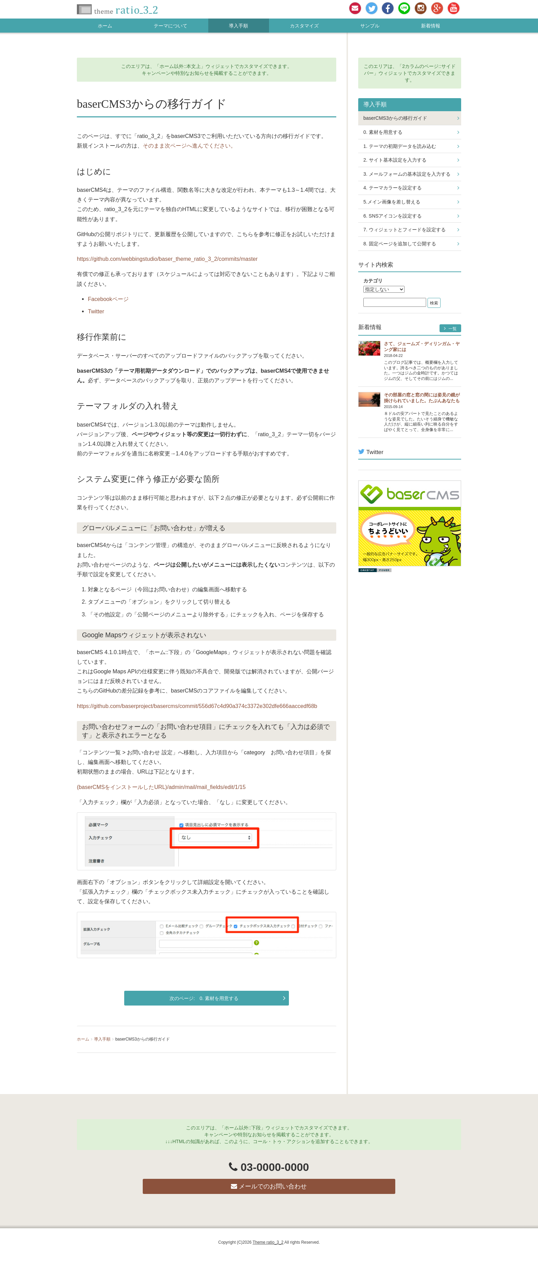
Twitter (96, 311)
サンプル (369, 25)
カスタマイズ (304, 25)
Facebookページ (108, 299)
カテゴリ (373, 280)
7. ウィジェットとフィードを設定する (404, 229)
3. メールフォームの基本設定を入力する (407, 174)
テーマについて (170, 25)
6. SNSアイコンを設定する (392, 216)
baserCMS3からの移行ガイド (395, 118)
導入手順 (238, 25)
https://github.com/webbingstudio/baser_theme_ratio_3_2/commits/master (167, 259)
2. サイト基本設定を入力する (394, 160)
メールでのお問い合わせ (269, 1186)
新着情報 (430, 25)
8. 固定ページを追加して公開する (399, 243)
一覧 (450, 328)
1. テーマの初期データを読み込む (399, 146)
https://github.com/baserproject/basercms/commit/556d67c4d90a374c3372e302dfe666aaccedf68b (197, 706)
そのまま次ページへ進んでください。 (189, 145)
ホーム (105, 25)
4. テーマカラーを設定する (392, 187)
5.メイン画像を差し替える (391, 202)
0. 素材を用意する (219, 998)
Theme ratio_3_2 (268, 1242)
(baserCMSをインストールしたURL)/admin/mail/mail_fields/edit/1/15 (161, 787)
